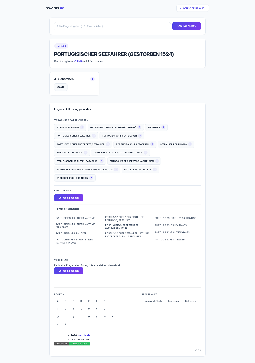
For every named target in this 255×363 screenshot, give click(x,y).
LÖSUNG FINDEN (186, 26)
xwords (55, 8)
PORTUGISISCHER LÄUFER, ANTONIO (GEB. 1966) (75, 226)
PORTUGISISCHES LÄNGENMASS (172, 232)
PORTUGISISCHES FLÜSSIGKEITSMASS (175, 218)
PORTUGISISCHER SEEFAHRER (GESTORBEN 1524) (121, 227)
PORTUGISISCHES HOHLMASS (171, 225)
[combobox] (112, 26)
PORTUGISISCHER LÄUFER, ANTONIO (75, 218)
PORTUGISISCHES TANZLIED (170, 239)
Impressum (173, 301)
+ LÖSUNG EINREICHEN (192, 8)
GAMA (60, 87)
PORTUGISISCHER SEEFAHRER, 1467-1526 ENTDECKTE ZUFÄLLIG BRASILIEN (127, 235)
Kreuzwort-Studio (153, 301)
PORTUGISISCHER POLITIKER (71, 233)
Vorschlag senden (69, 197)
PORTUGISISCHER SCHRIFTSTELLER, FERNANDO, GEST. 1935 (124, 219)
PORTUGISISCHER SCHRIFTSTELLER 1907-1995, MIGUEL (75, 241)
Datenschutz (192, 301)
